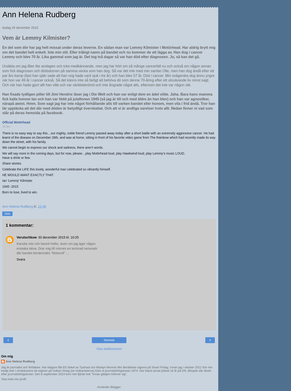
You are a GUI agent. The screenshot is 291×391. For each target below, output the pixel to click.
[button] (13, 127)
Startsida (109, 340)
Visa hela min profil (13, 379)
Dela (7, 213)
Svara (21, 259)
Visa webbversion (109, 349)
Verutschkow (27, 237)
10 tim (6, 126)
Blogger (115, 387)
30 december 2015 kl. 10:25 (58, 237)
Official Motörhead (16, 122)
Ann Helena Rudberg (39, 14)
